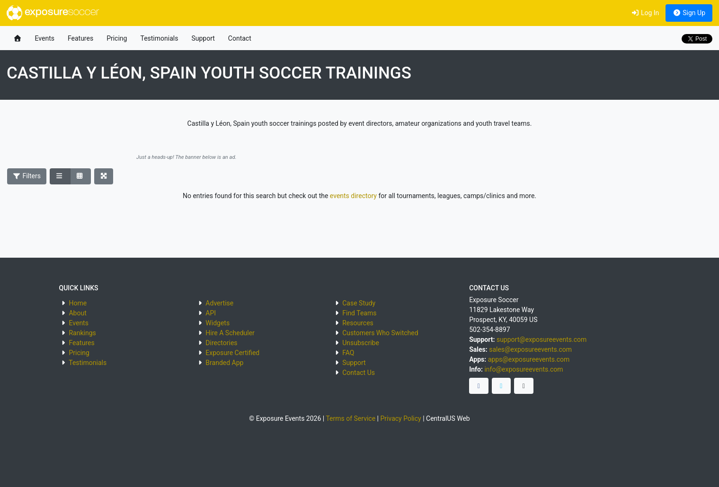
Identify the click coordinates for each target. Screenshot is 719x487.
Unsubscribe (360, 343)
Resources (357, 323)
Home (78, 303)
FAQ (348, 353)
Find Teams (359, 313)
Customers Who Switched (380, 333)
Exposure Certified (232, 353)
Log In (645, 13)
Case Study (358, 303)
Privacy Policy (400, 418)
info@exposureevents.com (523, 369)
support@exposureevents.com (541, 339)
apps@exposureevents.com (529, 359)
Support (202, 38)
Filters (27, 176)
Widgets (217, 323)
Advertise (219, 303)
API (210, 313)
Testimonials (159, 38)
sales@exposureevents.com (530, 349)
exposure (53, 12)
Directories (221, 343)
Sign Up (689, 13)
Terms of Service (350, 418)
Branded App (224, 362)
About (77, 313)
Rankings (82, 333)
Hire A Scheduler (229, 333)
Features (80, 38)
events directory (353, 196)
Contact (239, 38)
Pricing (117, 38)
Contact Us (358, 372)
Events (44, 38)
